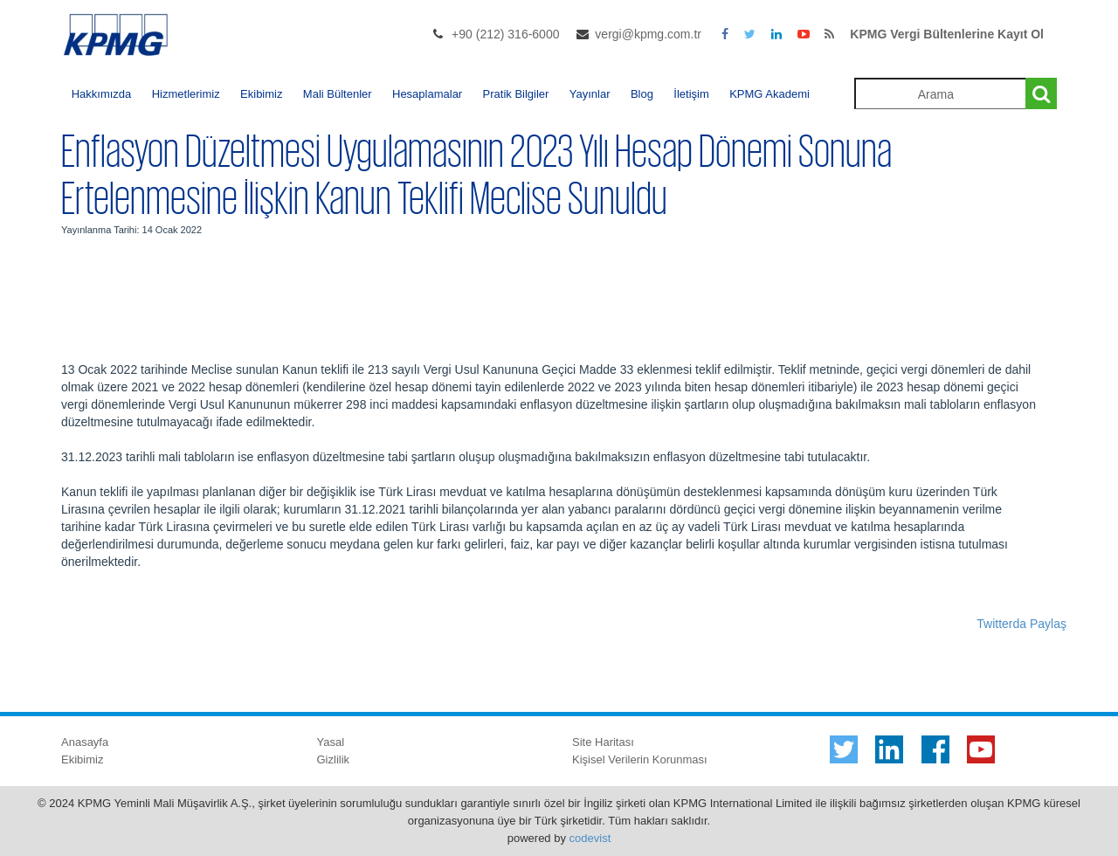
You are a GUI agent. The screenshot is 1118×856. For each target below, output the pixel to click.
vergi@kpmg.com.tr (648, 34)
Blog (642, 93)
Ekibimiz (261, 93)
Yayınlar (590, 93)
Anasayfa (84, 742)
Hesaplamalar (427, 93)
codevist (590, 838)
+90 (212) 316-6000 (505, 34)
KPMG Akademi (769, 93)
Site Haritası (603, 742)
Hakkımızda (102, 93)
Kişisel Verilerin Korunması (639, 759)
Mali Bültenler (337, 93)
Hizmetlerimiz (186, 93)
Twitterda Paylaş (1021, 624)
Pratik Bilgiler (516, 93)
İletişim (690, 93)
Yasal (331, 742)
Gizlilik (333, 759)
